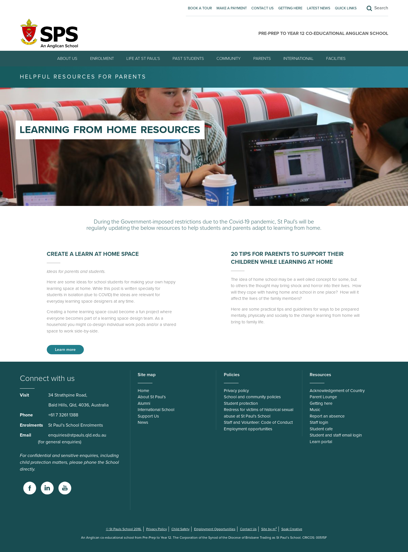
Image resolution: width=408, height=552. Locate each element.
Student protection (241, 403)
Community (228, 58)
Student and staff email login (336, 435)
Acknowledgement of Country (337, 390)
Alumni (144, 403)
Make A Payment (231, 8)
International (298, 58)
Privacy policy (236, 390)
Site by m (269, 529)
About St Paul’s (152, 396)
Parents (262, 58)
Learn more (65, 349)
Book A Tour (200, 8)
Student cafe (321, 428)
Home (143, 390)
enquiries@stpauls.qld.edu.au (77, 435)
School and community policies (252, 396)
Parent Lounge (323, 396)
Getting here (290, 8)
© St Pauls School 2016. (124, 529)
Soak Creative (291, 529)
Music (315, 409)
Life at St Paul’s (143, 58)
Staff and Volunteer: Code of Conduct (258, 422)
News (143, 422)
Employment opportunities (248, 428)
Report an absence (327, 416)
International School (156, 409)
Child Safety (180, 529)
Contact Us (262, 8)
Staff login (319, 422)
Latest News (318, 8)
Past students (188, 58)
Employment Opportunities (214, 529)
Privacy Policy (156, 529)
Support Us (148, 416)
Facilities (336, 58)
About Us (67, 58)
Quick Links (346, 8)
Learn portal (321, 441)
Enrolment (102, 58)
